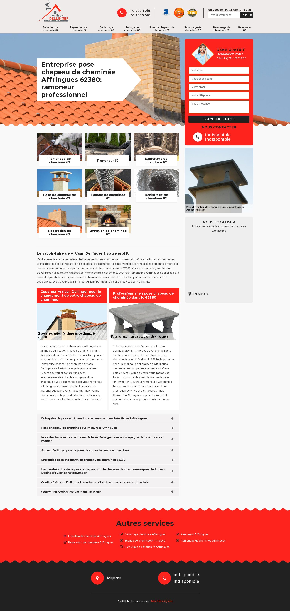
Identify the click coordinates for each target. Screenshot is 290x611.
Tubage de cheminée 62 (132, 28)
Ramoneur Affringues (194, 534)
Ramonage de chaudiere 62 (192, 28)
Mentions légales (162, 601)
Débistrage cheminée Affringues (145, 534)
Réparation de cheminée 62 (78, 28)
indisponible (139, 10)
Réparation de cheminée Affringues (90, 542)
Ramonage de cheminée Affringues (203, 540)
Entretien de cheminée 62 (50, 28)
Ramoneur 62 (244, 28)
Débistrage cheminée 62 (106, 28)
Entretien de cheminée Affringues (89, 536)
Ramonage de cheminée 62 (221, 28)
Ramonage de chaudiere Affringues (147, 546)
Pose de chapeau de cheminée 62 (161, 28)
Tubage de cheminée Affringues (145, 540)
